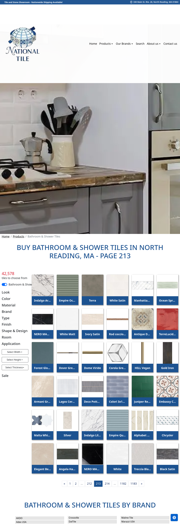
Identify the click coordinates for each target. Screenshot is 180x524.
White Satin (117, 300)
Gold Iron (167, 368)
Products (18, 236)
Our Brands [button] (123, 44)
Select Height (14, 359)
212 (89, 483)
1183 (133, 483)
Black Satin (167, 469)
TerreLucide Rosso (167, 334)
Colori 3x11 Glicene (117, 402)
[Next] (141, 484)
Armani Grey (42, 402)
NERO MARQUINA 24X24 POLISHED (92, 469)
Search (140, 44)
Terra (92, 300)
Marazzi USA (130, 521)
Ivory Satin (92, 334)
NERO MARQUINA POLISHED (42, 334)
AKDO (22, 518)
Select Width (14, 352)
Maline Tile (130, 517)
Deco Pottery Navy (92, 402)
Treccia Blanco (142, 469)
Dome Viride (92, 368)
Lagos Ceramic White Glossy (67, 402)
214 (107, 483)
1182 (123, 483)
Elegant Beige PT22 (42, 469)
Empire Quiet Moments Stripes (117, 435)
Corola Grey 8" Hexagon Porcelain (117, 368)
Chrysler (167, 435)
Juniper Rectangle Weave (142, 402)
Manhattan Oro (142, 300)
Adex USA (24, 522)
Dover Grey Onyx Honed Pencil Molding (67, 368)
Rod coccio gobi (117, 334)
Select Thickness (14, 367)
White (117, 469)
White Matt (67, 334)
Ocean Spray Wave (167, 300)
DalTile (76, 521)
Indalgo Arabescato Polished (42, 300)
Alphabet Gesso (142, 435)
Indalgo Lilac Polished (92, 435)
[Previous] (64, 484)
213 (98, 483)
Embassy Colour (167, 402)
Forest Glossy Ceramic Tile (42, 368)
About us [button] (153, 44)
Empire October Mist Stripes (67, 300)
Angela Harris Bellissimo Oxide (67, 469)
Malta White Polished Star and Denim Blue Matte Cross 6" (42, 435)
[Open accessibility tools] (174, 517)
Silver (67, 435)
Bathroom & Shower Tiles (25, 284)
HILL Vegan (142, 368)
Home (93, 44)
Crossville (77, 517)
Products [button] (105, 44)
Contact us (170, 44)
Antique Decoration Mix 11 (142, 334)
